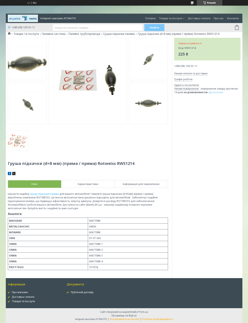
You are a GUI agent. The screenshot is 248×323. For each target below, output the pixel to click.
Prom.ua (143, 312)
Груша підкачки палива (119, 34)
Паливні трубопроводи (84, 34)
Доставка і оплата (199, 18)
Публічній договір (82, 292)
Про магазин (20, 292)
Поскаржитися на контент (125, 319)
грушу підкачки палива (44, 194)
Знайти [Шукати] (154, 27)
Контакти (233, 18)
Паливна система (53, 34)
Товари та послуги (170, 18)
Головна (150, 18)
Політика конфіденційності (157, 319)
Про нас (219, 18)
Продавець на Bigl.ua (124, 315)
